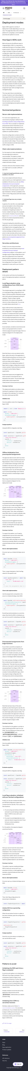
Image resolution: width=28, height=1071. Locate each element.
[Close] (27, 3)
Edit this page (6, 1023)
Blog (3, 1044)
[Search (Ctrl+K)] (24, 8)
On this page (6, 18)
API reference (5, 1058)
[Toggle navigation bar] (3, 8)
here (19, 304)
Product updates (6, 1049)
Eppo (3, 1042)
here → (13, 4)
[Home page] (3, 12)
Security (4, 1060)
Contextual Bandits (14, 215)
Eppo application (6, 1047)
